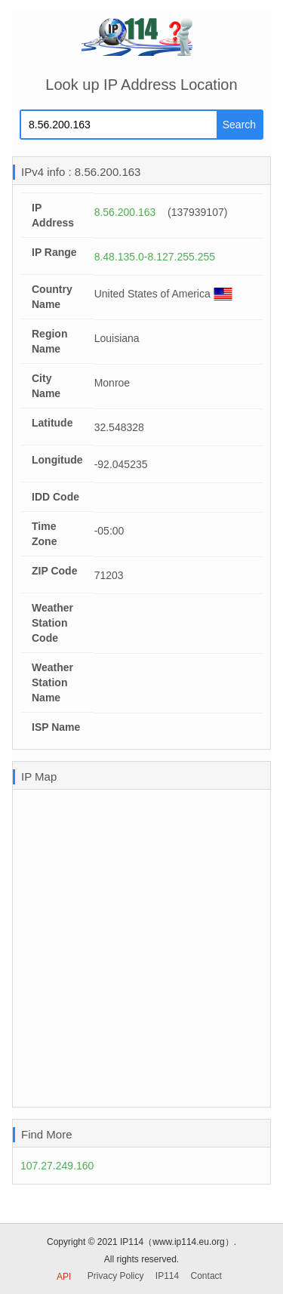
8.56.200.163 (125, 212)
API (64, 1276)
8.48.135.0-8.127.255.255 (154, 257)
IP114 (167, 1276)
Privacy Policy (116, 1276)
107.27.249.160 (57, 1166)
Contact (206, 1276)
